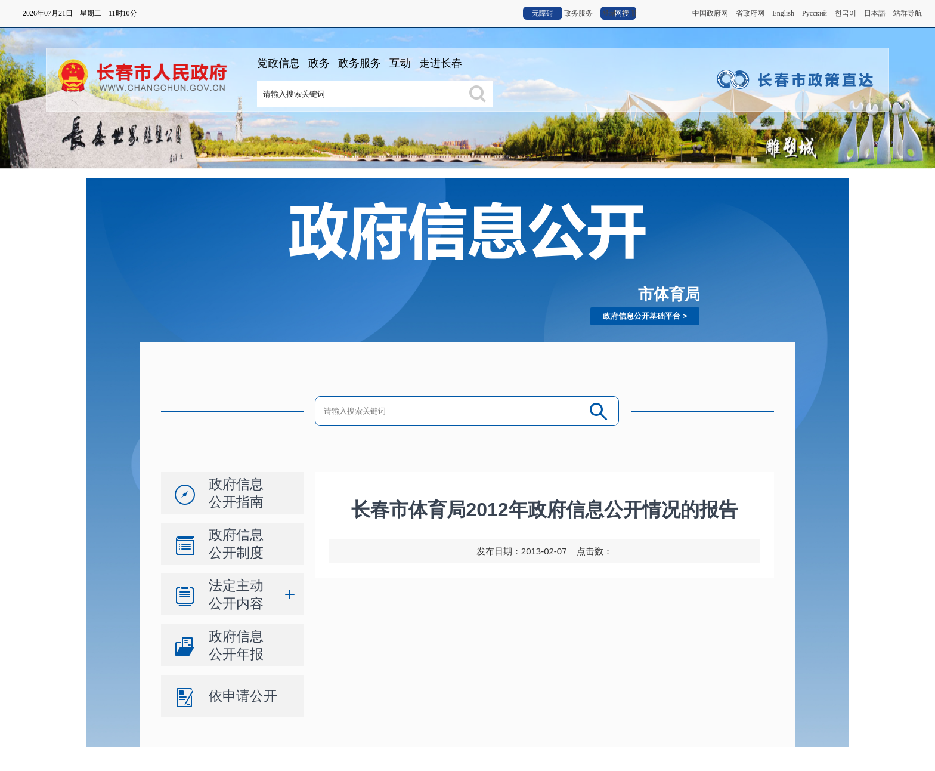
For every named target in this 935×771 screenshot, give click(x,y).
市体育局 (669, 294)
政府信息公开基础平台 (641, 316)
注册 (630, 13)
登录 (609, 13)
